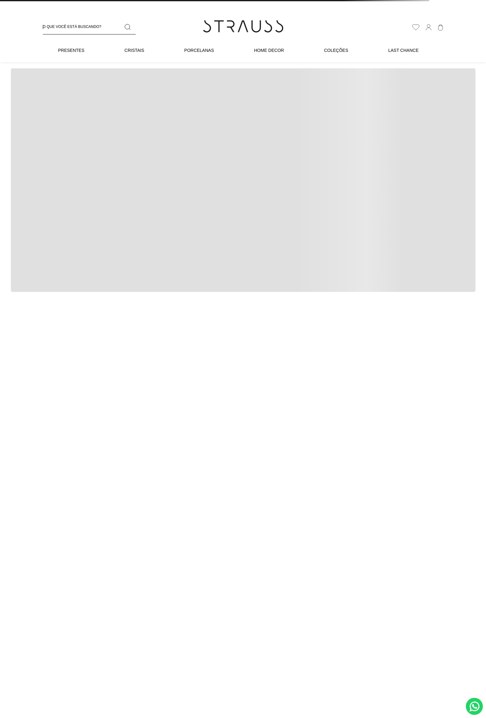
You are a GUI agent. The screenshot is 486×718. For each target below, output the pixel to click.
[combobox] (89, 27)
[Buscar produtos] (129, 27)
